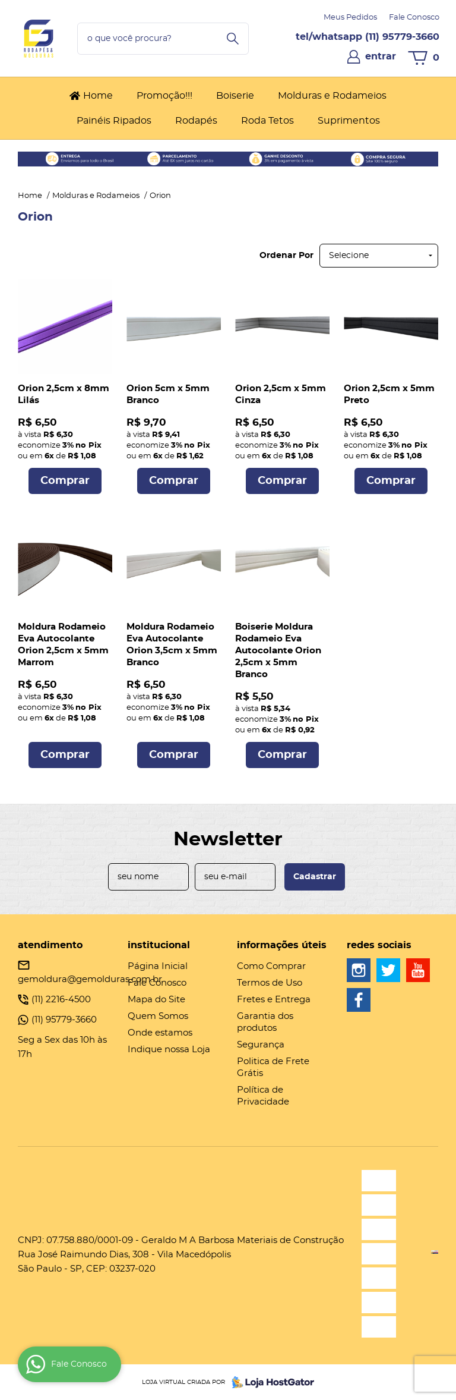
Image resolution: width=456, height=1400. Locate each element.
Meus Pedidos (350, 17)
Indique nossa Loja (169, 1049)
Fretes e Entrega (274, 999)
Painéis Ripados (114, 120)
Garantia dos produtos (265, 1022)
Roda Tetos (267, 120)
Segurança (260, 1044)
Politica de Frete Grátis (273, 1067)
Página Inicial (158, 966)
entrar (380, 56)
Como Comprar (271, 966)
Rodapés (196, 120)
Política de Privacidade (263, 1096)
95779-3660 (402, 37)
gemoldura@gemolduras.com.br (90, 979)
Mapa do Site (156, 999)
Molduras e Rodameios (332, 95)
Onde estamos (160, 1032)
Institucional (159, 945)
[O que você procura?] (233, 39)
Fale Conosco (414, 17)
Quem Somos (158, 1016)
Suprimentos (349, 120)
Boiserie (235, 95)
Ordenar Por (286, 255)
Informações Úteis (282, 945)
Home (98, 95)
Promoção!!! (164, 95)
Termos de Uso (269, 983)
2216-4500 (61, 999)
